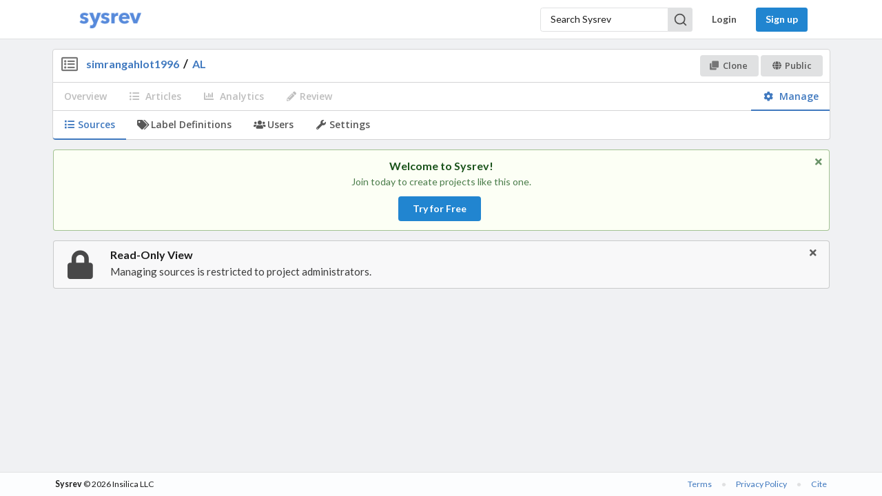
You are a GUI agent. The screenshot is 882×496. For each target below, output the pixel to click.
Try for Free (439, 208)
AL (199, 63)
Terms (700, 484)
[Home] (110, 20)
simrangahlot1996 (132, 63)
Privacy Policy (761, 484)
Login (724, 19)
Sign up (782, 19)
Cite (819, 484)
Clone (728, 65)
